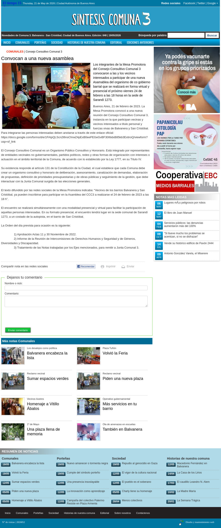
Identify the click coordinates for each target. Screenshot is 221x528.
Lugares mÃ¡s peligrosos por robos (185, 202)
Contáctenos (143, 513)
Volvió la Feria (115, 353)
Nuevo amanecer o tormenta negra (87, 463)
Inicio (7, 42)
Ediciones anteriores (140, 42)
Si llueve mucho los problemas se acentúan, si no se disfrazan (184, 235)
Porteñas (40, 42)
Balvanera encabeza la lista (28, 463)
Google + (212, 3)
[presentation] (38, 317)
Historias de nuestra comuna (86, 42)
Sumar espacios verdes (48, 378)
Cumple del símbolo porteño (83, 472)
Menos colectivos (132, 500)
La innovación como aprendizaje (86, 491)
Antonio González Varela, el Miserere (186, 253)
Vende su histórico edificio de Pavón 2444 (188, 243)
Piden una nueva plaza (123, 378)
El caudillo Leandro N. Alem (193, 481)
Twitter (201, 3)
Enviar (130, 266)
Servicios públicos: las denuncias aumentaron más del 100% (183, 224)
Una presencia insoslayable (83, 481)
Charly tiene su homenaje (137, 491)
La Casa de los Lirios (189, 472)
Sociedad (57, 42)
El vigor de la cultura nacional (139, 472)
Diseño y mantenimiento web (200, 522)
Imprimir (110, 266)
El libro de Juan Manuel (178, 212)
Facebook (189, 3)
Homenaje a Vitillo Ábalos (27, 500)
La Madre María (186, 491)
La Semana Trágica (188, 500)
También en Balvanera (122, 429)
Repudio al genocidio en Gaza (140, 463)
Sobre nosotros (122, 513)
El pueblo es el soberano (136, 481)
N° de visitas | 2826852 (13, 522)
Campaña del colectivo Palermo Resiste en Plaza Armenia (85, 502)
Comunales (22, 42)
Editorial (116, 42)
